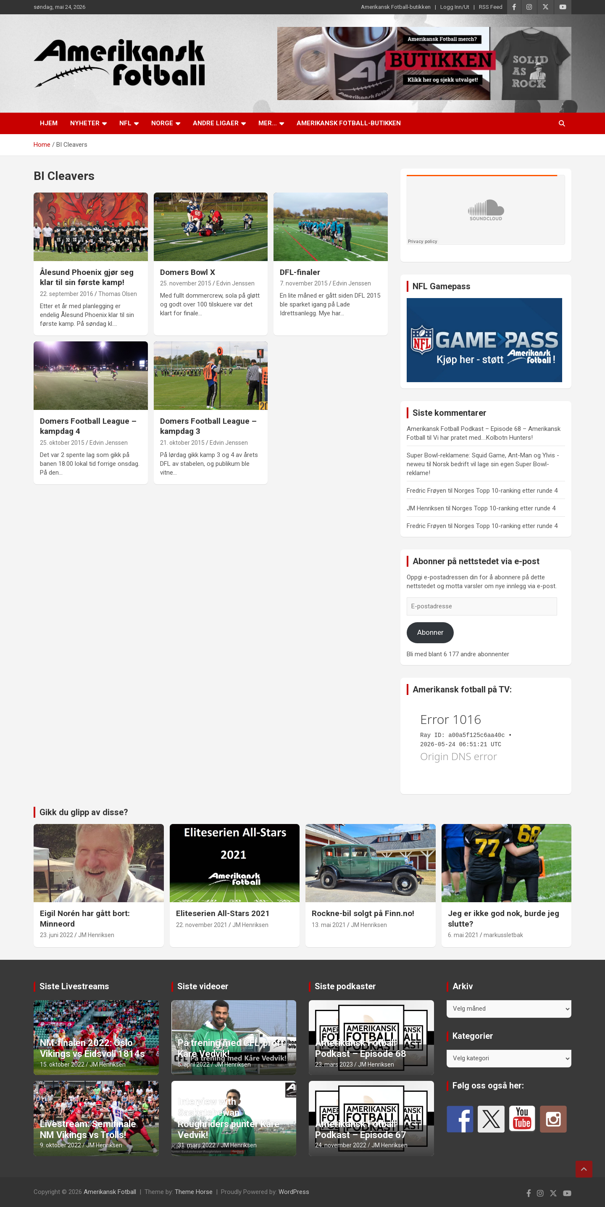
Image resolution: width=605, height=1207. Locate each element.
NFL (125, 123)
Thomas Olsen (117, 294)
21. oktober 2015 (182, 442)
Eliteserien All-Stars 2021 (223, 913)
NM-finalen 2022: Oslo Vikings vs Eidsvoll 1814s (92, 1048)
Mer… (267, 123)
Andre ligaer (216, 123)
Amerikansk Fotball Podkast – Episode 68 (360, 1048)
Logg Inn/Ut (454, 7)
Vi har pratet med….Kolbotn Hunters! (483, 437)
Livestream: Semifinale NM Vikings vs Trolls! (88, 1129)
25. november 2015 (185, 283)
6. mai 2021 (463, 935)
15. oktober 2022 (62, 1064)
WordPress (294, 1192)
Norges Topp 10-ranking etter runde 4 (506, 490)
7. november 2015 (304, 283)
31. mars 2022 (197, 1145)
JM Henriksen (96, 935)
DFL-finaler (300, 272)
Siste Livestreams (74, 986)
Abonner (430, 632)
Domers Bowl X (187, 272)
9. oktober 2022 (60, 1145)
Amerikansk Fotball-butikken (396, 7)
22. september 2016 (66, 294)
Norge (162, 123)
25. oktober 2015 (62, 442)
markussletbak (503, 935)
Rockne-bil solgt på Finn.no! (363, 913)
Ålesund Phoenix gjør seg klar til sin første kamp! (87, 277)
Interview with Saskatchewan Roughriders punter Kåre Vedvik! (229, 1118)
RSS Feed (490, 7)
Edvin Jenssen (235, 283)
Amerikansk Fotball (110, 1192)
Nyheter (85, 123)
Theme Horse (194, 1192)
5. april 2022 (194, 1064)
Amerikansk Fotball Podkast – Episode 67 (360, 1129)
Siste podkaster (345, 986)
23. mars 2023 (334, 1064)
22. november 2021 (201, 925)
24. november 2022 (340, 1145)
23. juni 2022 (56, 935)
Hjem (49, 123)
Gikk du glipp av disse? (83, 812)
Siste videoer (203, 986)
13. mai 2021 (329, 925)
